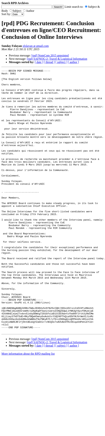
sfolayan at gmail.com (36, 45)
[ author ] (73, 62)
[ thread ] (49, 62)
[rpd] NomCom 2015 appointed (50, 55)
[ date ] (39, 62)
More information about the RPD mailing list (28, 406)
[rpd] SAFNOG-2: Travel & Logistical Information (57, 58)
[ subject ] (61, 62)
